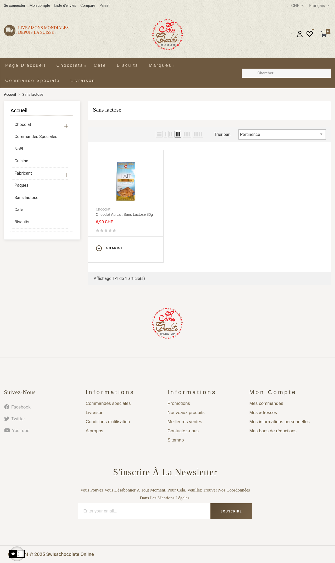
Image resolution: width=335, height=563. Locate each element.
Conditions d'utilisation (108, 421)
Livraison (95, 412)
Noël (18, 148)
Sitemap (176, 440)
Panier (104, 5)
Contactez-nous (183, 430)
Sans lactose (26, 197)
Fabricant (23, 173)
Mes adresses (263, 412)
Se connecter (14, 5)
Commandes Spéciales (35, 136)
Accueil (18, 110)
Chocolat (22, 124)
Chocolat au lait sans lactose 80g (124, 214)
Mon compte (39, 5)
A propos (94, 430)
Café (18, 209)
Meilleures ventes (185, 421)
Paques (21, 185)
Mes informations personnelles (279, 421)
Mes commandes (266, 403)
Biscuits (21, 221)
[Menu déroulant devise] (297, 5)
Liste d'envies (65, 5)
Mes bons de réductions (273, 430)
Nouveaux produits (186, 412)
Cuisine (21, 160)
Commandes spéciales (108, 403)
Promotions (179, 403)
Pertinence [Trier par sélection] (282, 134)
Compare (87, 5)
